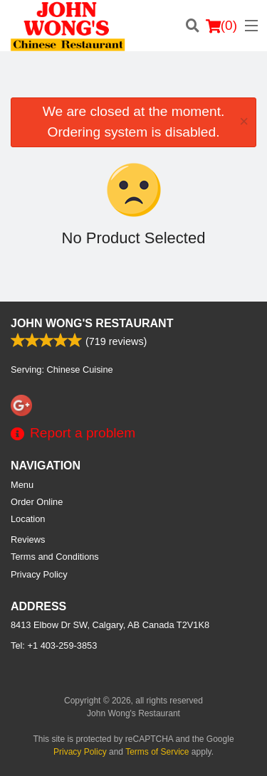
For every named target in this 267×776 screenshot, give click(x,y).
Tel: (54, 645)
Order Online (37, 501)
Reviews (28, 539)
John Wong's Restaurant (92, 323)
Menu (22, 484)
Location (28, 519)
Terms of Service (157, 752)
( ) (221, 25)
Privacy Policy (39, 574)
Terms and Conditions (55, 556)
